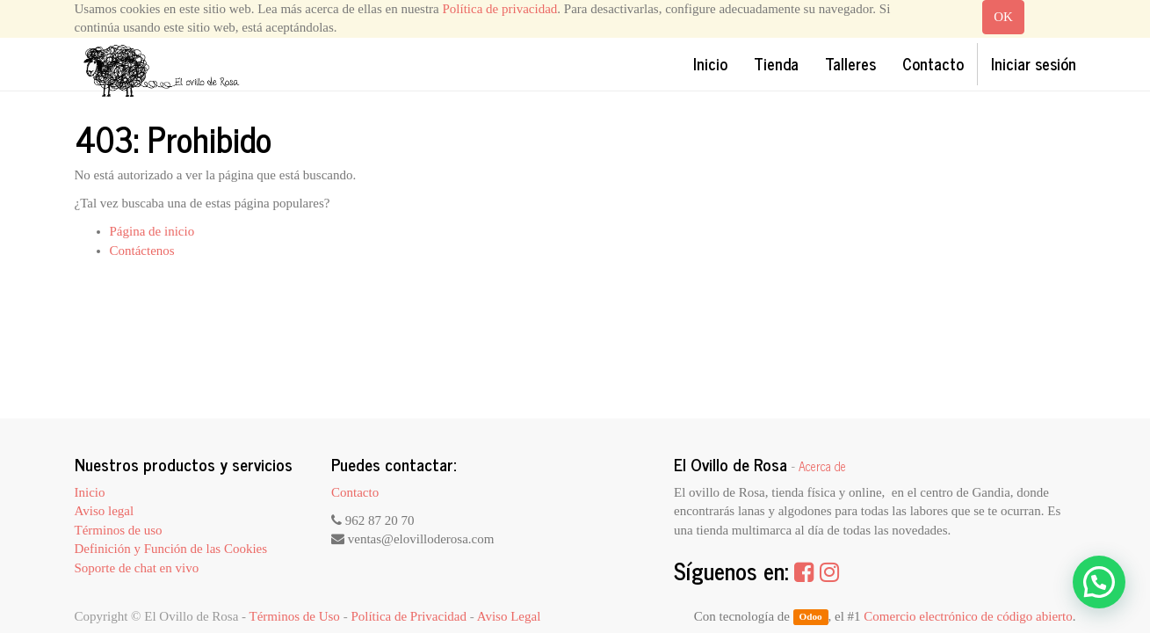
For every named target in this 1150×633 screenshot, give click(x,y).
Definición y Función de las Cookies (171, 549)
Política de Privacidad (409, 616)
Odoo (810, 617)
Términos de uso (119, 530)
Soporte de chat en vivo (137, 568)
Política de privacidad (500, 9)
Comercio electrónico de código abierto (968, 616)
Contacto (355, 492)
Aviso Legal (509, 616)
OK (1003, 17)
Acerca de (822, 466)
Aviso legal (104, 511)
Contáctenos (142, 251)
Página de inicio (152, 231)
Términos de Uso (295, 616)
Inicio (90, 492)
